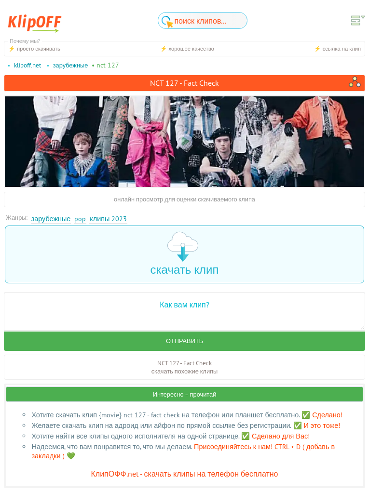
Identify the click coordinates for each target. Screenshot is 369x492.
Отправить (184, 341)
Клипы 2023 (108, 218)
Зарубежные (51, 218)
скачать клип (184, 254)
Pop (80, 218)
